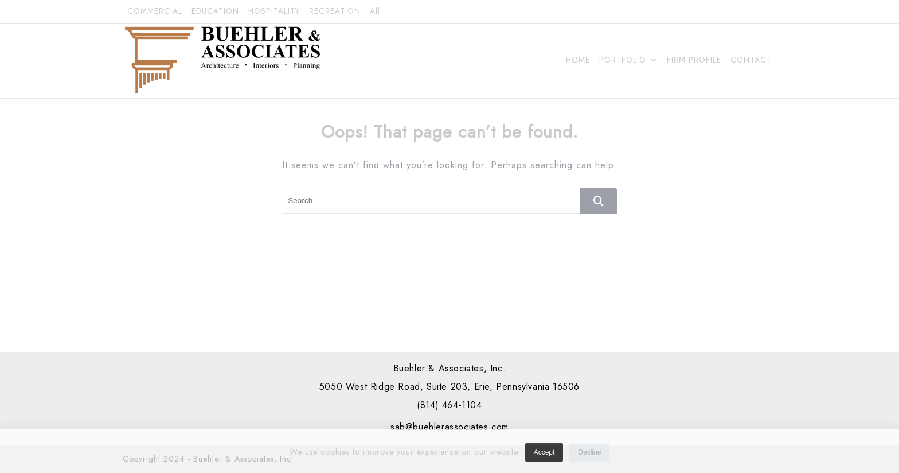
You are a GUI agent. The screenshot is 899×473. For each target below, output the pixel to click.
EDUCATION (215, 11)
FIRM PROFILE (694, 59)
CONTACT (751, 59)
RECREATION (335, 11)
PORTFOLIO (628, 59)
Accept (544, 456)
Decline (589, 456)
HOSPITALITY (274, 11)
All (375, 11)
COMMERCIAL (154, 11)
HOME (578, 59)
